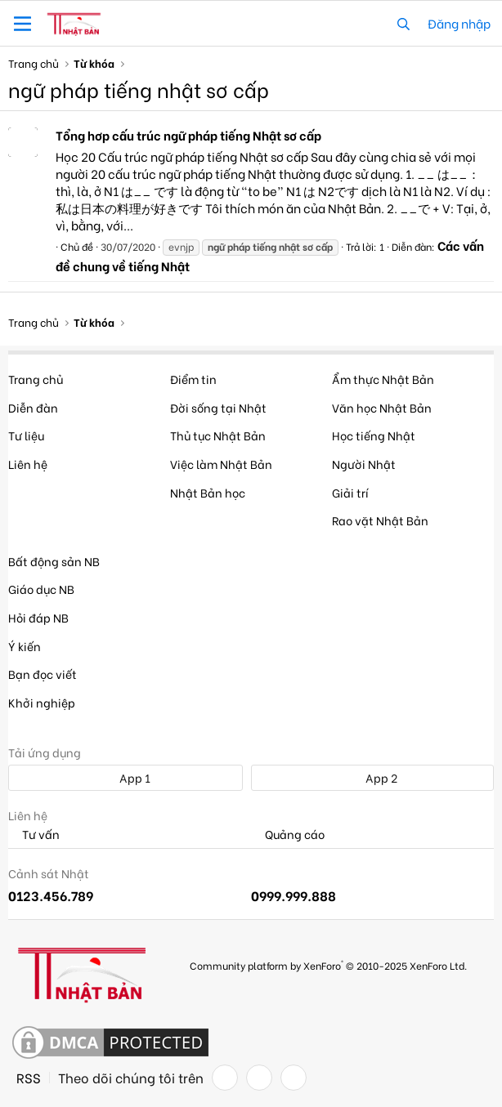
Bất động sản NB (54, 560)
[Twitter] (259, 1078)
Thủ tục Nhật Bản (218, 435)
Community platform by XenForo (328, 964)
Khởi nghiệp (41, 702)
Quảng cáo (288, 834)
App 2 (372, 777)
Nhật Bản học (207, 492)
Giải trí (350, 492)
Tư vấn (34, 834)
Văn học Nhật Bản (382, 407)
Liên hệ (27, 463)
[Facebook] (225, 1078)
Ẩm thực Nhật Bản (383, 378)
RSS (28, 1077)
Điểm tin (193, 378)
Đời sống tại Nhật (218, 407)
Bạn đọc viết (42, 673)
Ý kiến (24, 645)
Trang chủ (35, 378)
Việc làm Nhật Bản (221, 463)
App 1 (125, 777)
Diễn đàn (33, 407)
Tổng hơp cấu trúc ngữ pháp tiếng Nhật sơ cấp (188, 135)
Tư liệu (26, 435)
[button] (22, 23)
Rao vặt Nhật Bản (380, 520)
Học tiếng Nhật (373, 435)
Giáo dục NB (41, 588)
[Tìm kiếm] (403, 23)
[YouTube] (293, 1078)
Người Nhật (364, 463)
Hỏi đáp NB (38, 617)
